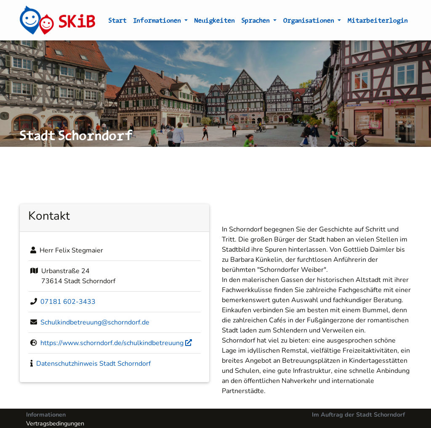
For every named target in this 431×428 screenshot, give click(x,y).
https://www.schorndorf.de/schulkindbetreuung (116, 343)
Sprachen (256, 22)
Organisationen (309, 22)
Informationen (158, 22)
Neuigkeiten (214, 22)
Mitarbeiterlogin (378, 22)
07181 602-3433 (68, 301)
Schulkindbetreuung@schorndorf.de (94, 322)
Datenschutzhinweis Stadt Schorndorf (93, 363)
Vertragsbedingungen (55, 423)
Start (118, 22)
